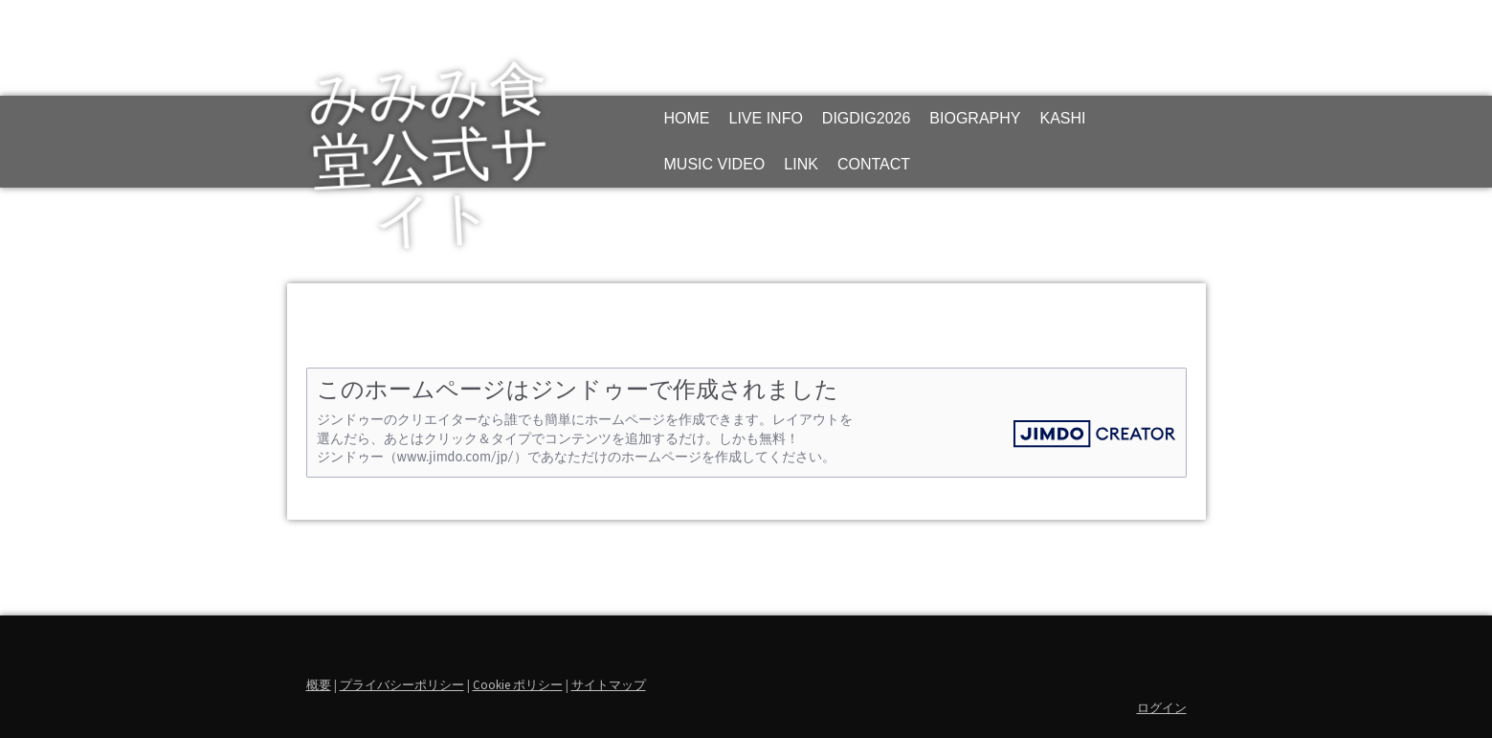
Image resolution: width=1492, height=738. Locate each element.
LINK (801, 164)
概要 (318, 684)
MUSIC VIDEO (715, 164)
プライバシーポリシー (402, 684)
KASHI (1062, 118)
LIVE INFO (766, 118)
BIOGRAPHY (974, 118)
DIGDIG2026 (866, 118)
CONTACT (873, 164)
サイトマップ (608, 684)
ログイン (1162, 707)
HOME (687, 118)
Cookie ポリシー (518, 684)
